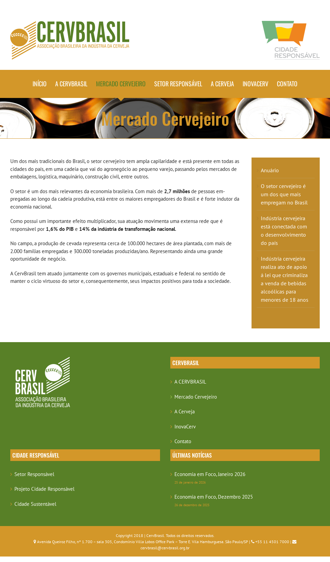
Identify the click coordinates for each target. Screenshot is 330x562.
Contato (182, 441)
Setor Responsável (34, 474)
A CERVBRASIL (190, 381)
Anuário (270, 170)
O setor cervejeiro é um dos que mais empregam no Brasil (284, 194)
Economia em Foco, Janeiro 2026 (209, 474)
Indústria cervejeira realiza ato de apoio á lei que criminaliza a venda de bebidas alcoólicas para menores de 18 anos (284, 279)
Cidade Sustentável (35, 504)
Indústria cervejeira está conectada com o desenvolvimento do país (284, 230)
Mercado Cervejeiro (195, 397)
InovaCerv (185, 426)
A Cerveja (184, 411)
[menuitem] (44, 83)
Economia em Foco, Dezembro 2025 (213, 497)
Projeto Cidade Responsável (44, 489)
